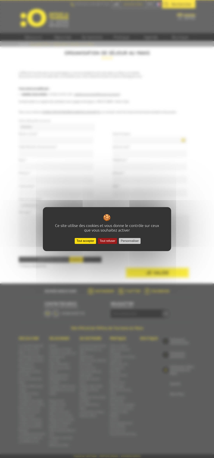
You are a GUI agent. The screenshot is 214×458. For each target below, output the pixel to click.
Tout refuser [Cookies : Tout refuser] (107, 240)
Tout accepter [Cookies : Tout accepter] (85, 240)
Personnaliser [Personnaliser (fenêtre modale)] (130, 240)
